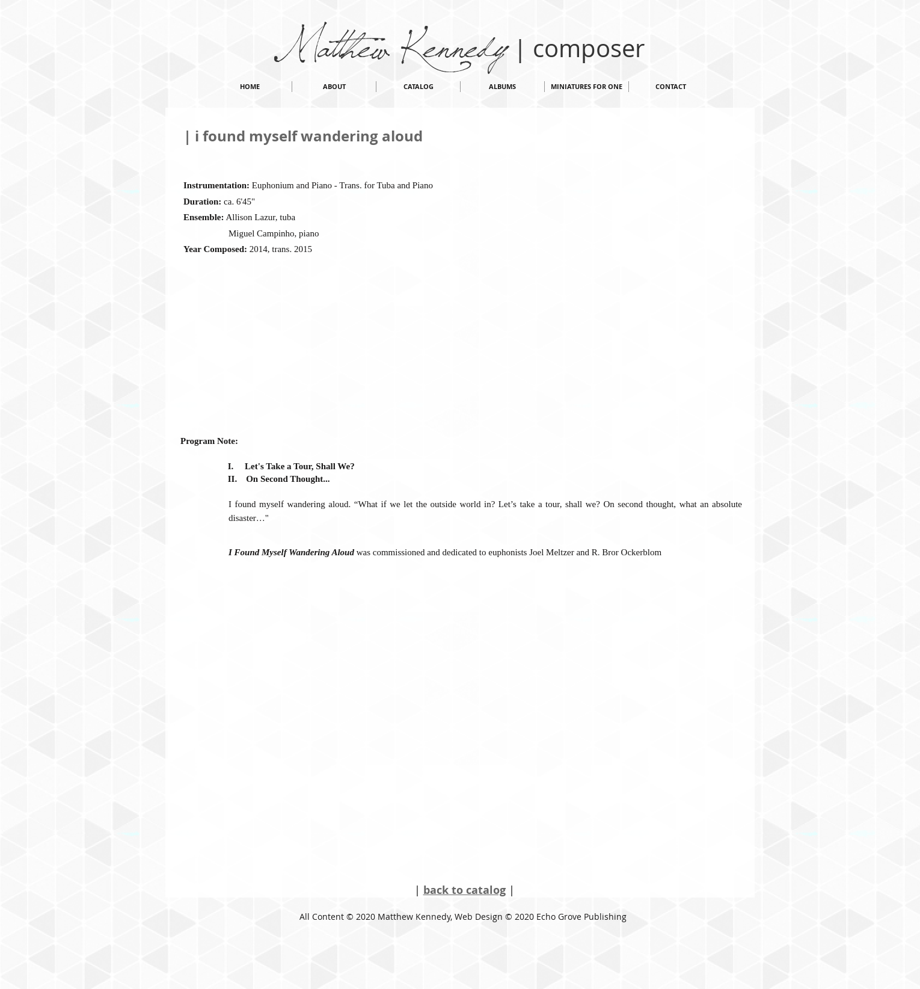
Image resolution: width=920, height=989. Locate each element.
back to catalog (464, 890)
